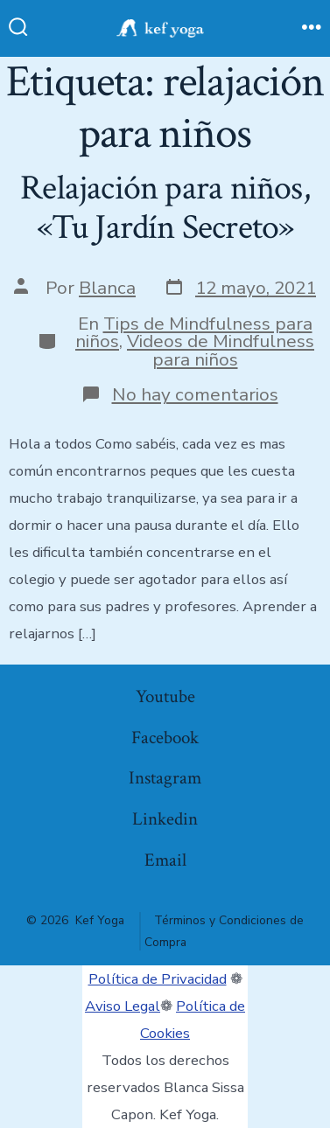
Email (165, 860)
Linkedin (165, 819)
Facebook (165, 737)
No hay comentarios (195, 394)
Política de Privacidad (157, 979)
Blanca (107, 287)
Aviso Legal (122, 1006)
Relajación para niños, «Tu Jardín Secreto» (165, 208)
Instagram (165, 778)
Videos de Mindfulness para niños (220, 350)
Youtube (165, 696)
